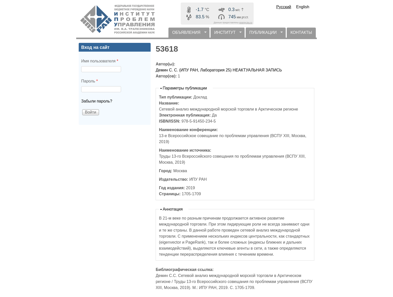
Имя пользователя (99, 61)
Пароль (89, 81)
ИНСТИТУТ (226, 34)
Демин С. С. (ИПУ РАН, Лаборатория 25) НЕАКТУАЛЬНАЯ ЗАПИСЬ (219, 70)
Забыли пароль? (96, 101)
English (302, 7)
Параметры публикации (185, 88)
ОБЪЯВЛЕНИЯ (187, 34)
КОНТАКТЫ (301, 32)
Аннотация (173, 209)
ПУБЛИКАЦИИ (264, 34)
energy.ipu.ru (245, 22)
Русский (283, 7)
